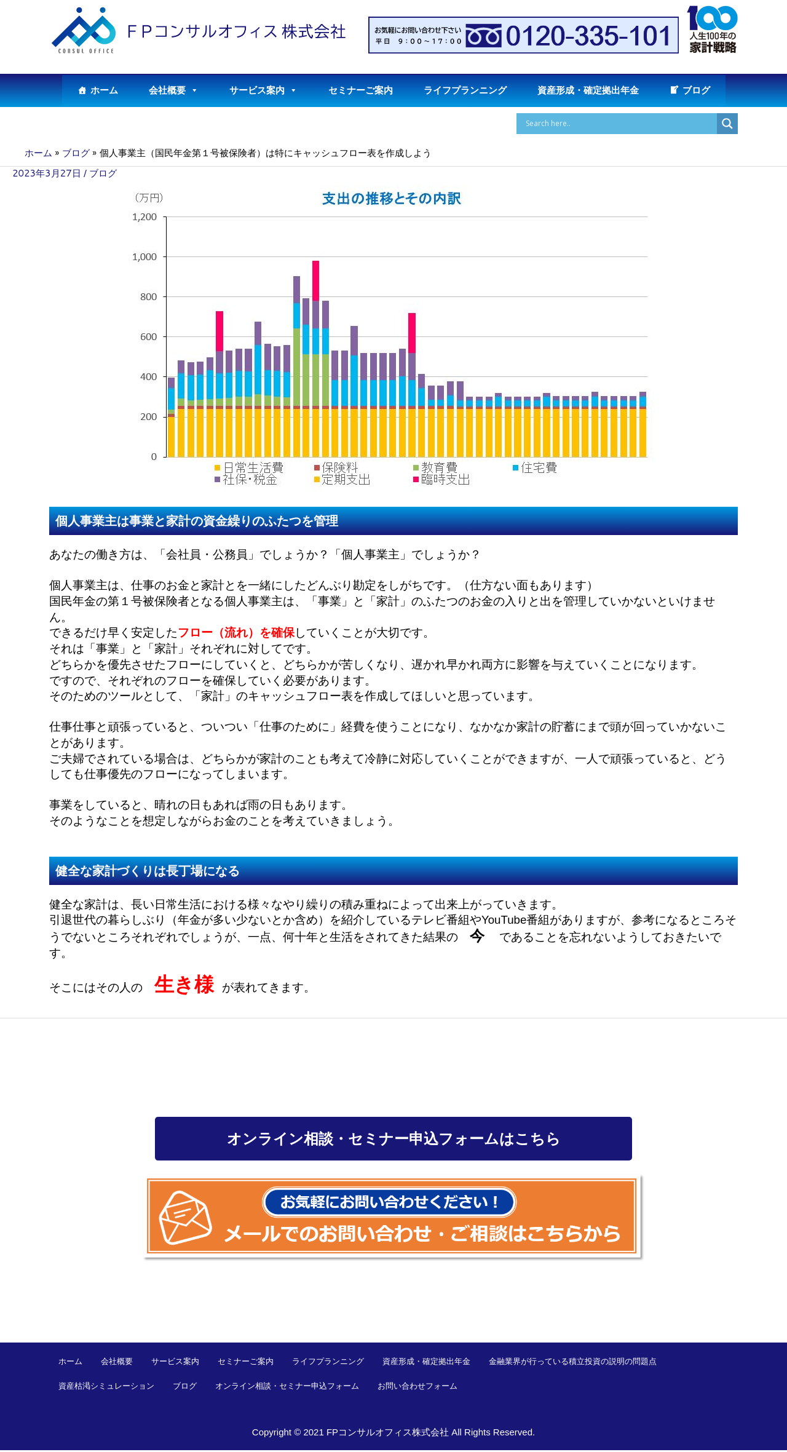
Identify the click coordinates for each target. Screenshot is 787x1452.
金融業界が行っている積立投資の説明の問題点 (573, 1362)
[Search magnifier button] (727, 123)
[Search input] (620, 123)
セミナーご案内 (360, 90)
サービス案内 (263, 90)
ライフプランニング (465, 90)
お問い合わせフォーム (417, 1387)
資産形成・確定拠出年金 (588, 90)
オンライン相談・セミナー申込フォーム (287, 1387)
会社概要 (174, 90)
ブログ (696, 90)
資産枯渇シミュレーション (106, 1387)
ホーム (104, 90)
